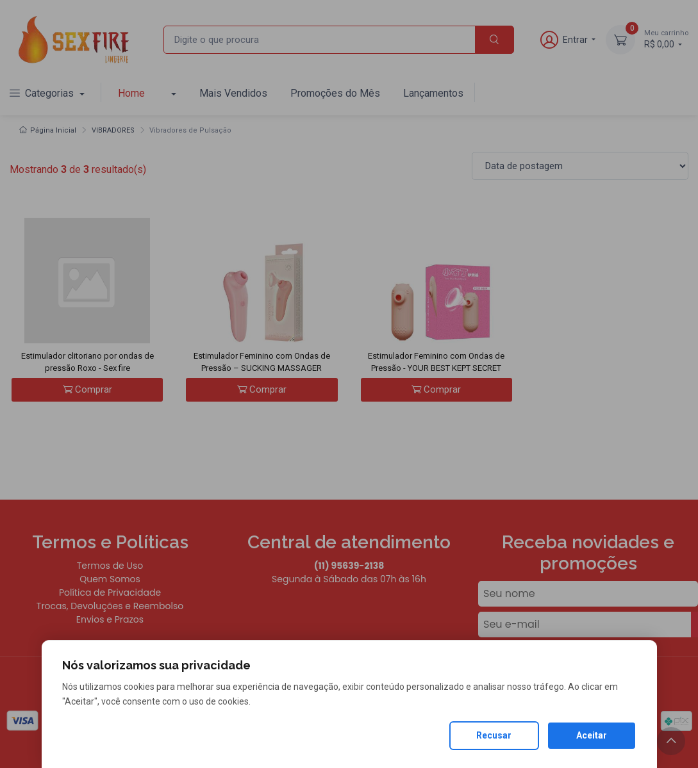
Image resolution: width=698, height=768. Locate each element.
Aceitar (591, 735)
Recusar (493, 735)
